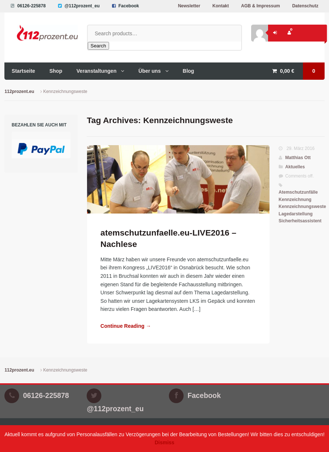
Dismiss (164, 442)
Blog (188, 71)
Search (98, 46)
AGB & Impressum (260, 5)
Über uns (149, 71)
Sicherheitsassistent (300, 220)
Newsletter (189, 5)
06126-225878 (31, 5)
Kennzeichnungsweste (302, 206)
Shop (55, 71)
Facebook (129, 5)
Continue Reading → (126, 326)
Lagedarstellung (296, 213)
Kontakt (221, 5)
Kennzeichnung (295, 199)
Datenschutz (305, 5)
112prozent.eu (19, 91)
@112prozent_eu (82, 5)
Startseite (23, 71)
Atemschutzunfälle (298, 192)
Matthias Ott (298, 157)
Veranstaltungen (96, 71)
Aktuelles (295, 166)
